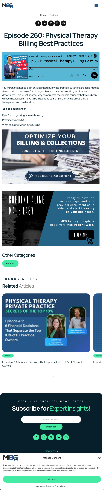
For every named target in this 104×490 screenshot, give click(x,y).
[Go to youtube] (66, 437)
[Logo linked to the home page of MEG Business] (7, 5)
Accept (52, 479)
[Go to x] (51, 437)
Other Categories (18, 255)
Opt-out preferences (45, 486)
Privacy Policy (60, 486)
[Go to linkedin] (59, 437)
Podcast (10, 263)
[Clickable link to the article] (46, 330)
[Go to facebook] (36, 437)
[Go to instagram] (44, 437)
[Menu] (96, 5)
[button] (99, 457)
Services (52, 451)
